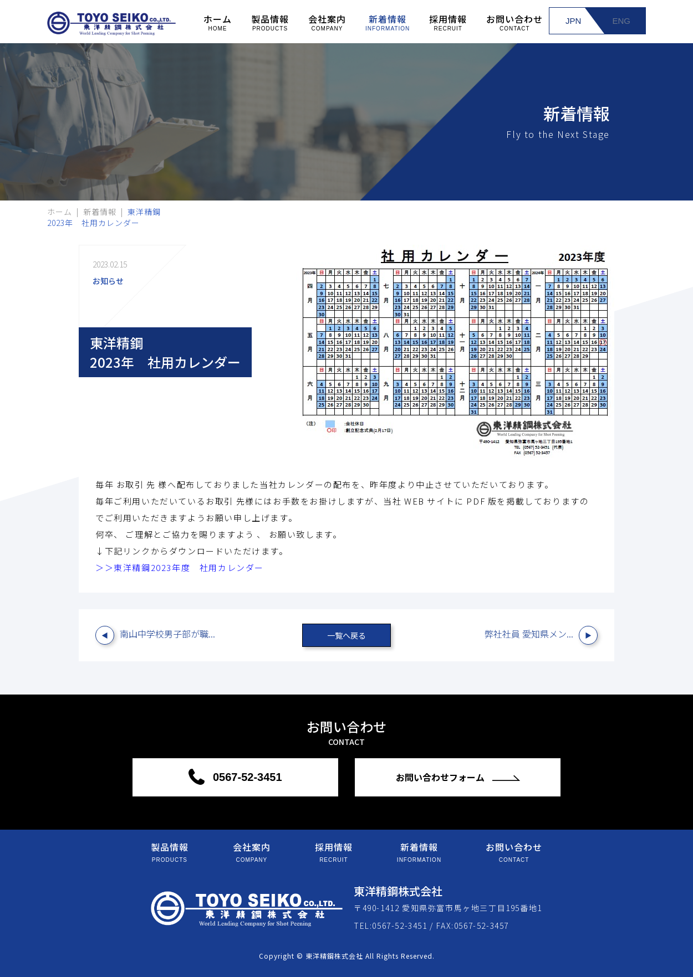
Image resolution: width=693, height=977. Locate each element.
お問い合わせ (514, 22)
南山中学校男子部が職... (167, 633)
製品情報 (270, 22)
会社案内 (327, 22)
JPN (573, 20)
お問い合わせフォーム (441, 777)
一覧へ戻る (346, 635)
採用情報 (448, 22)
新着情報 (387, 22)
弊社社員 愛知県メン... (529, 633)
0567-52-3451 (246, 777)
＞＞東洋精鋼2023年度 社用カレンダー (179, 567)
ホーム (217, 22)
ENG (621, 20)
